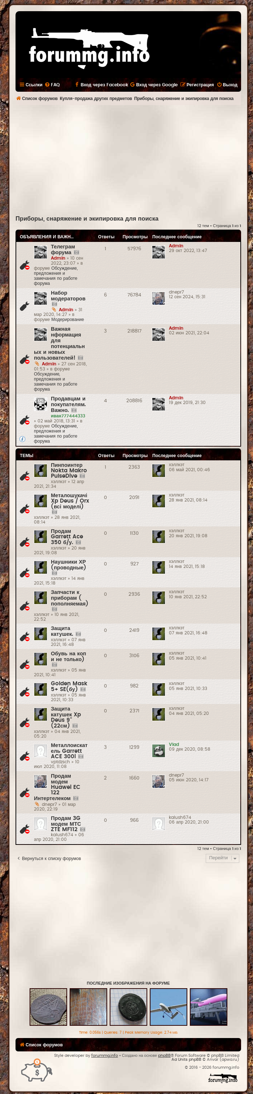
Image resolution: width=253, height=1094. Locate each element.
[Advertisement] (134, 159)
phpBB (164, 1056)
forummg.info (104, 1056)
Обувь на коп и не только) (68, 656)
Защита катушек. (62, 631)
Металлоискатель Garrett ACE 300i (69, 751)
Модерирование (67, 319)
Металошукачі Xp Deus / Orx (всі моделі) (70, 501)
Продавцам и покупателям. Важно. (68, 404)
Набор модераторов (68, 295)
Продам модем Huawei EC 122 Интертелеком (57, 787)
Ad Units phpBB (186, 1060)
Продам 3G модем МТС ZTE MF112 (66, 824)
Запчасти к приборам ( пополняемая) (69, 598)
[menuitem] (52, 85)
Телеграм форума (63, 249)
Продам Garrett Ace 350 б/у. (67, 537)
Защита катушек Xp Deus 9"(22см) (66, 717)
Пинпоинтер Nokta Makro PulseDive (69, 471)
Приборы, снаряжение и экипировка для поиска (87, 219)
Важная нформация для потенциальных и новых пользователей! (59, 343)
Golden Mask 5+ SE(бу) (69, 686)
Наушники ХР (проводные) (68, 564)
